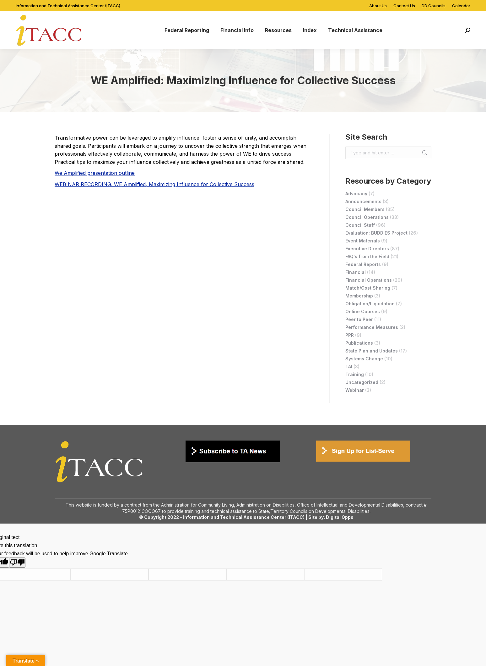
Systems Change (364, 358)
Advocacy (356, 193)
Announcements (363, 201)
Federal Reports (363, 264)
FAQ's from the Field (367, 256)
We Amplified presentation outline (95, 173)
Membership (359, 295)
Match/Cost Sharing (367, 288)
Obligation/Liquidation (370, 303)
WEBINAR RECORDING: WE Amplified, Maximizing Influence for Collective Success (154, 184)
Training (354, 374)
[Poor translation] (17, 563)
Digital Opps (340, 517)
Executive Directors (367, 248)
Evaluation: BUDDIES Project (376, 233)
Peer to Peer (359, 319)
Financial (355, 272)
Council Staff (360, 225)
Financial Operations (368, 280)
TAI (348, 366)
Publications (359, 343)
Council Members (365, 209)
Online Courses (362, 311)
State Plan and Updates (371, 350)
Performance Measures (371, 327)
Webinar (354, 390)
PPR (349, 335)
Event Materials (362, 240)
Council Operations (367, 217)
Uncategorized (361, 382)
